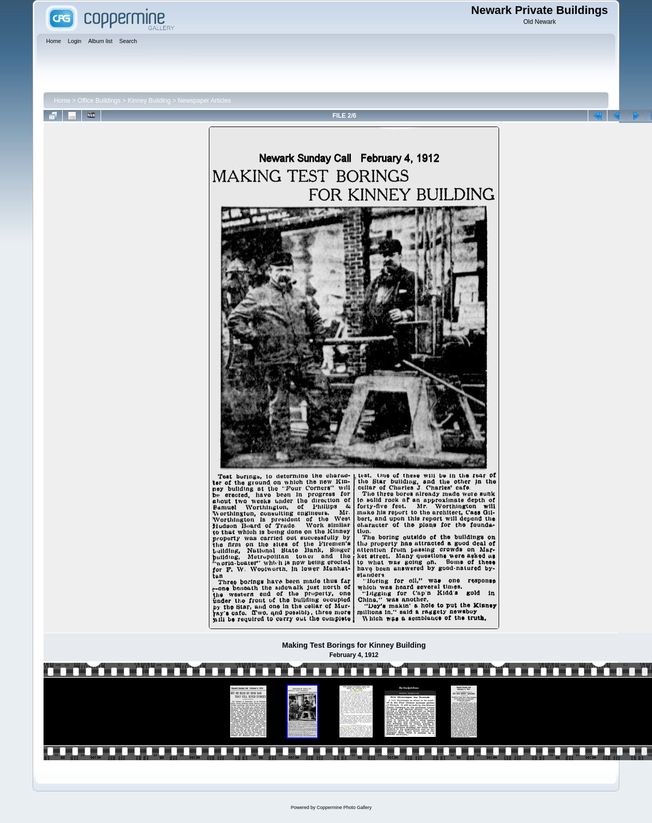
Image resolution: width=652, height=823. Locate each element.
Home (62, 100)
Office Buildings (99, 100)
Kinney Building (149, 100)
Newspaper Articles (204, 100)
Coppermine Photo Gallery (344, 807)
